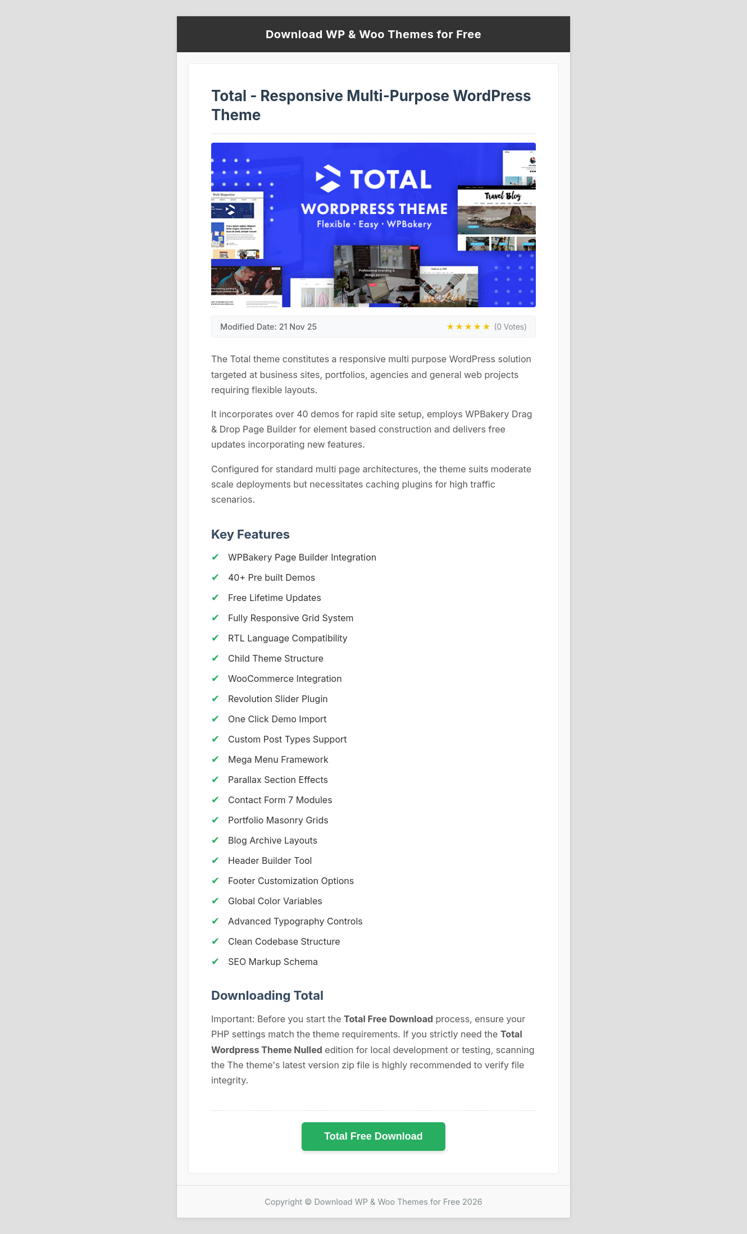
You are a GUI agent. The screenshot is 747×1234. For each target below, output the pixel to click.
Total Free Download (373, 1136)
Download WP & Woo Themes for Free (373, 34)
